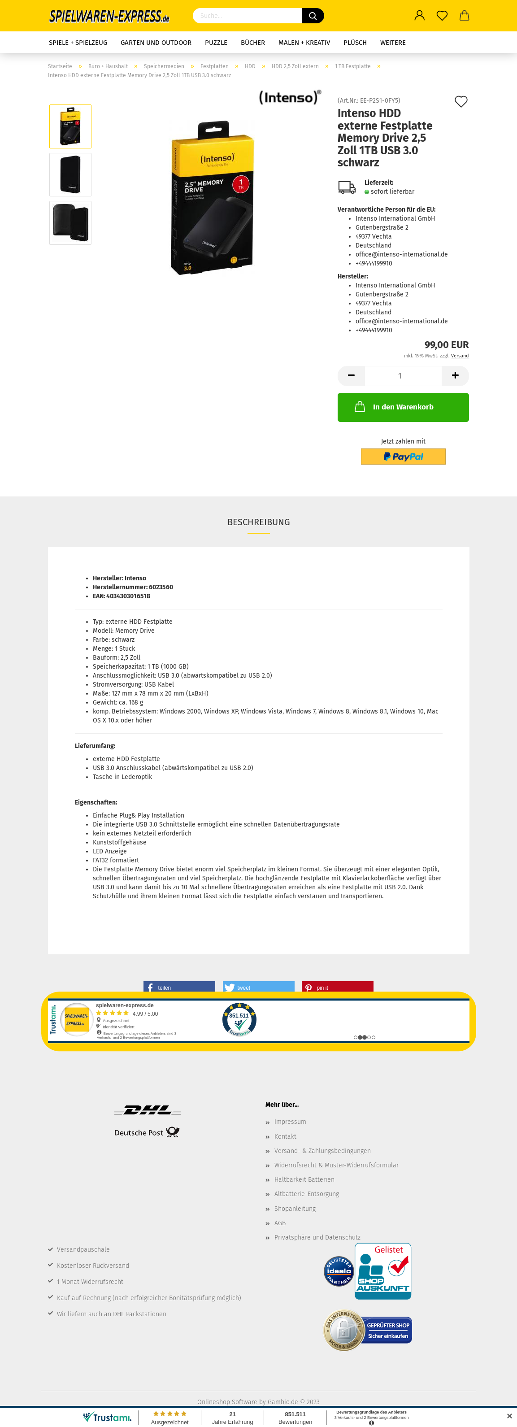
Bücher (253, 43)
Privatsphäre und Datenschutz (317, 1237)
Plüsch (355, 43)
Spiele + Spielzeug (78, 43)
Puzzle (216, 43)
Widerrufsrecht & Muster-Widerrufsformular (336, 1165)
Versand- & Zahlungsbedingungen (322, 1151)
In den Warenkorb (393, 406)
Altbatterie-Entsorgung (306, 1194)
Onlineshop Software (227, 1402)
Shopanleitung (295, 1209)
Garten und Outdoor (156, 43)
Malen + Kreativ (304, 43)
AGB (280, 1223)
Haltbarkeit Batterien (304, 1179)
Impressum (290, 1122)
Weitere (393, 43)
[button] (179, 988)
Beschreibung (258, 522)
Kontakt (285, 1136)
